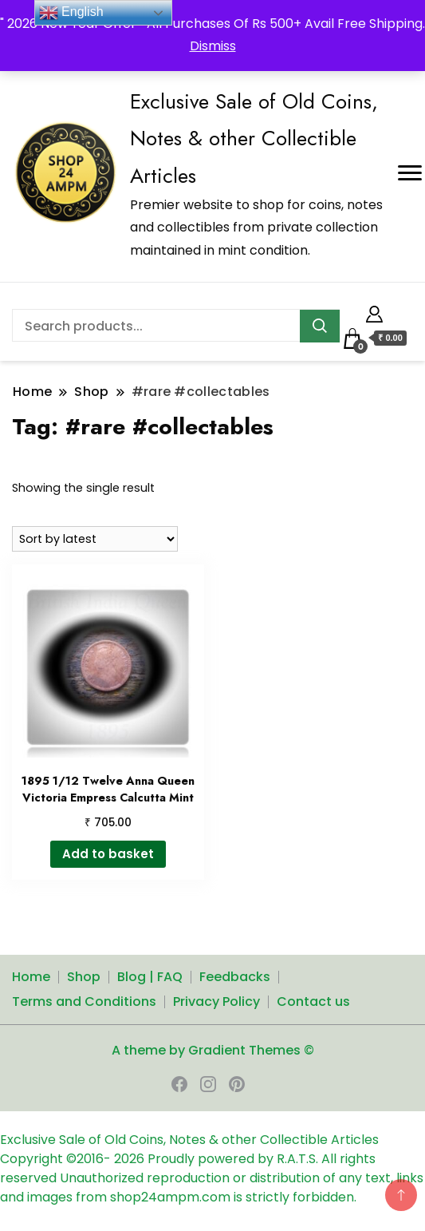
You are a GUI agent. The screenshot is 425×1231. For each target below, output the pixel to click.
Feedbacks (234, 977)
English (71, 12)
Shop (83, 977)
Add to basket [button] (108, 853)
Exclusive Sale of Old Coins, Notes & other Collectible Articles (254, 138)
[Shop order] (95, 539)
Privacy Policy (216, 1001)
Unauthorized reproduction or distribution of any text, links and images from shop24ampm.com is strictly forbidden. (211, 1187)
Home (31, 977)
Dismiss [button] (213, 46)
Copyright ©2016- (57, 1159)
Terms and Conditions (84, 1001)
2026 (131, 1159)
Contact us (313, 1001)
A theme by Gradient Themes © (213, 1050)
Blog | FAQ (150, 977)
